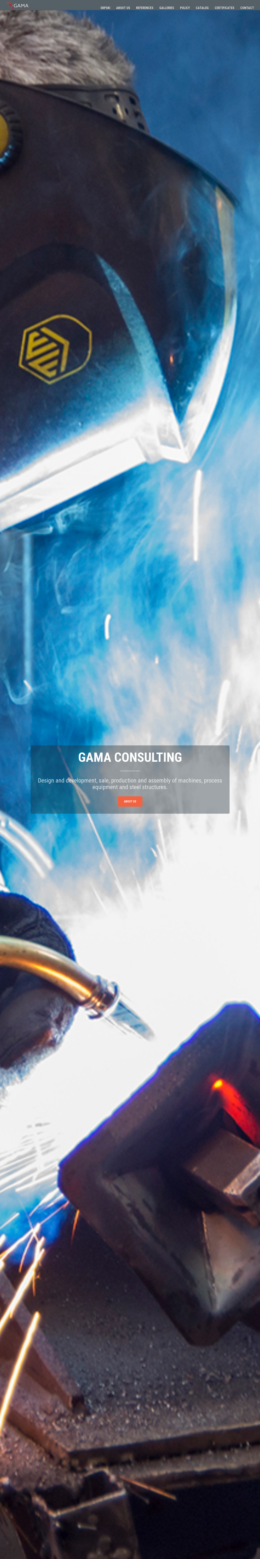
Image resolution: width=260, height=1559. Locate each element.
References (144, 8)
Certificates (224, 8)
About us (123, 8)
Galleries (166, 8)
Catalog (202, 8)
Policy (185, 8)
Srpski (105, 8)
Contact (247, 8)
